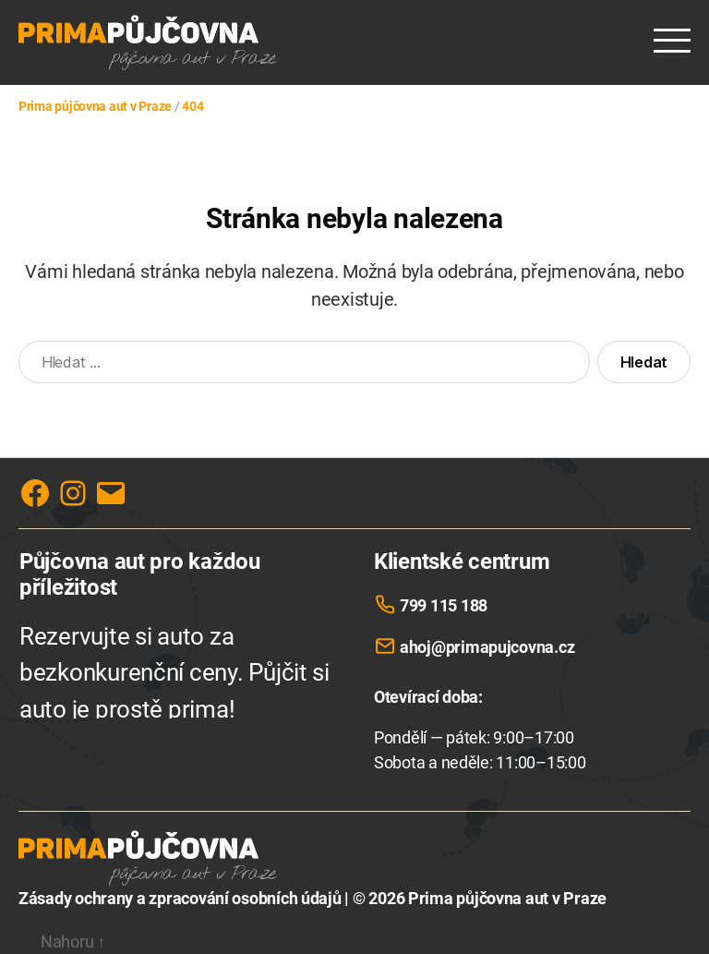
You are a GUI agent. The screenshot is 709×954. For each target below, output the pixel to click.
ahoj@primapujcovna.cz (487, 647)
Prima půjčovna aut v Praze (507, 898)
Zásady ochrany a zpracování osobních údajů (180, 898)
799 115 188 (443, 605)
